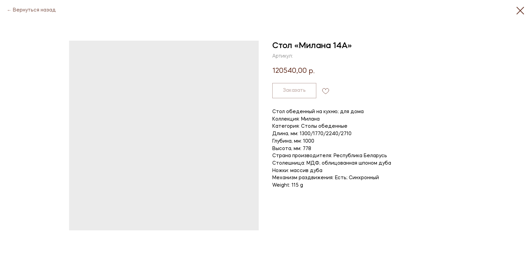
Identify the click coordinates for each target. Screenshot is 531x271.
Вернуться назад (34, 10)
